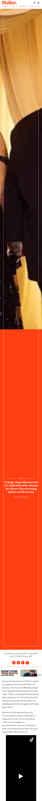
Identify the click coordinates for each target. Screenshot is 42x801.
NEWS (13, 6)
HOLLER (5, 6)
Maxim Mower (22, 496)
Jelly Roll (26, 684)
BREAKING (22, 6)
